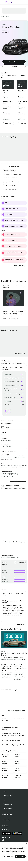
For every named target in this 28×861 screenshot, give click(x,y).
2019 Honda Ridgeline (18, 776)
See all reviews (22, 624)
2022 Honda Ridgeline (18, 755)
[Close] (26, 843)
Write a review (20, 562)
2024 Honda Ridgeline (5, 769)
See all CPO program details (18, 481)
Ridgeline (5, 16)
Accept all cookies (20, 856)
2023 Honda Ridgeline (5, 776)
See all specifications (20, 265)
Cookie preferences (8, 856)
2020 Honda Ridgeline (18, 769)
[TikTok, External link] (3, 840)
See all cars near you (20, 353)
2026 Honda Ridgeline (5, 755)
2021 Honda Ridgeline (18, 762)
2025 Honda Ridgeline (5, 762)
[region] (14, 851)
